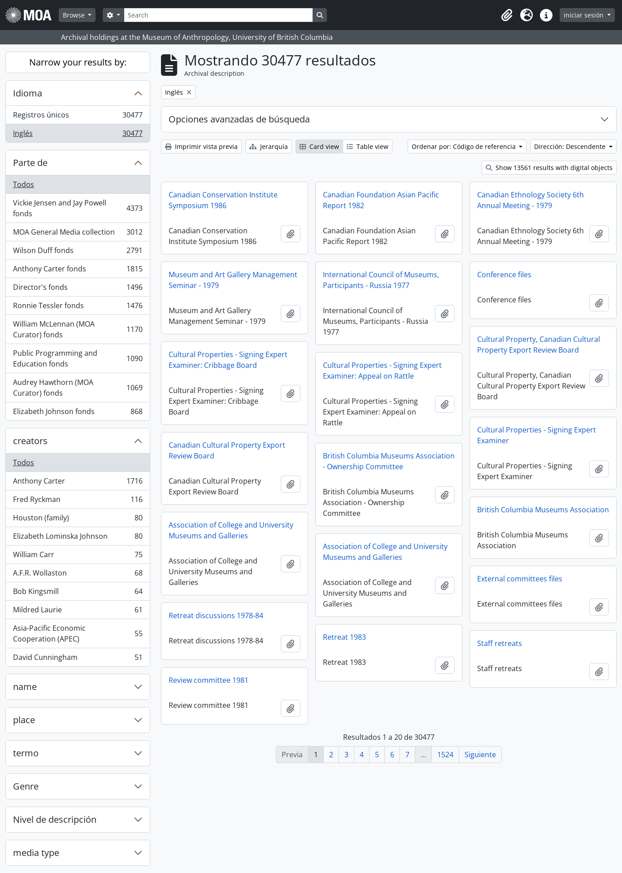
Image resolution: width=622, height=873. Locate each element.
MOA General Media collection (78, 234)
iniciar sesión (584, 15)
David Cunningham (78, 659)
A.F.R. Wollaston (78, 574)
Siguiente (480, 755)
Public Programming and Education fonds (78, 358)
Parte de (30, 163)
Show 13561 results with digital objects (549, 167)
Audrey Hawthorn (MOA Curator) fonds (78, 387)
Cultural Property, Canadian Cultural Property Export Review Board (538, 344)
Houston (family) (78, 519)
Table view (367, 146)
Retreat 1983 (344, 637)
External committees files (519, 579)
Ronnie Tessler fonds (78, 307)
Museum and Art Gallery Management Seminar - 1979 (233, 280)
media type (36, 853)
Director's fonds (78, 289)
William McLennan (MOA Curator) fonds (78, 329)
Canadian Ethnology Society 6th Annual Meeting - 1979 (530, 200)
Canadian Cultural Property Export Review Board (227, 450)
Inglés (78, 135)
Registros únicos (78, 116)
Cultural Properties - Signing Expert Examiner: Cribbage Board (228, 359)
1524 (445, 755)
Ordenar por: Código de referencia (465, 146)
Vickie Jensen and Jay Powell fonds (78, 208)
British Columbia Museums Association (543, 510)
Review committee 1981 (208, 680)
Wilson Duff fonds (78, 252)
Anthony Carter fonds (78, 270)
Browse (75, 15)
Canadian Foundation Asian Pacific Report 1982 (381, 200)
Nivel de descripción (54, 819)
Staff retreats (499, 643)
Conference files (504, 274)
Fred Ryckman (78, 501)
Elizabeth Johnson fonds (78, 413)
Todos (23, 184)
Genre (26, 786)
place (24, 720)
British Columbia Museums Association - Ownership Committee (389, 461)
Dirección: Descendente (570, 146)
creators (30, 441)
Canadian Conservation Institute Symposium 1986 (223, 200)
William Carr (78, 556)
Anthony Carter (78, 483)
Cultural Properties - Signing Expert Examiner (536, 435)
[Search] (218, 15)
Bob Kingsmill (78, 593)
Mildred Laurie (78, 611)
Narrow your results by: (77, 62)
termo (26, 753)
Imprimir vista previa (201, 146)
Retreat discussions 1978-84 (216, 615)
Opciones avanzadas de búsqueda (239, 119)
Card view (319, 146)
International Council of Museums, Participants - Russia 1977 (381, 280)
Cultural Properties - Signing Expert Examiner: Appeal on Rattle (382, 370)
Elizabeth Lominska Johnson (78, 538)
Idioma (27, 93)
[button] (507, 15)
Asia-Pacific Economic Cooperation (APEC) (78, 633)
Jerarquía (268, 146)
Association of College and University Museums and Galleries (231, 530)
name (25, 687)
